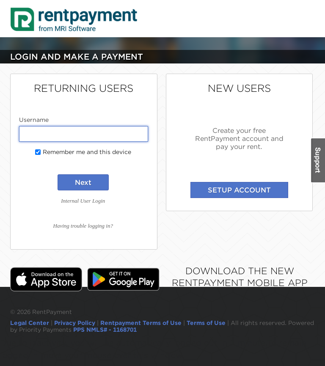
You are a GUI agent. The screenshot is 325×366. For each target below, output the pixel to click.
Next (83, 182)
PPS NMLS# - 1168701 (105, 329)
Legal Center (29, 322)
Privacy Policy (74, 322)
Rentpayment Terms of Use (141, 322)
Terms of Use (206, 322)
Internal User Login (83, 201)
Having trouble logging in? (83, 226)
